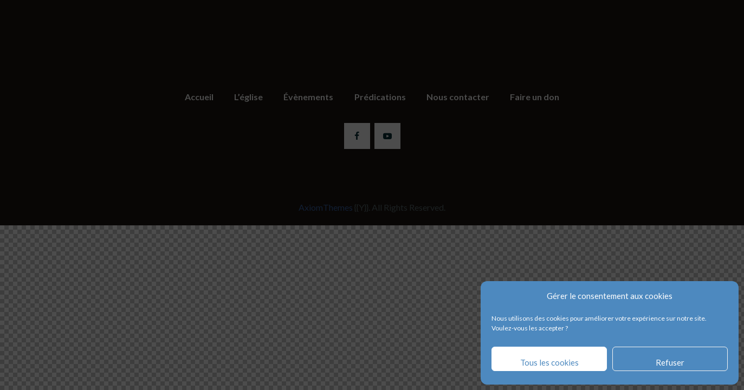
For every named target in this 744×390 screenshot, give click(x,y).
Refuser (670, 362)
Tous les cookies (549, 362)
